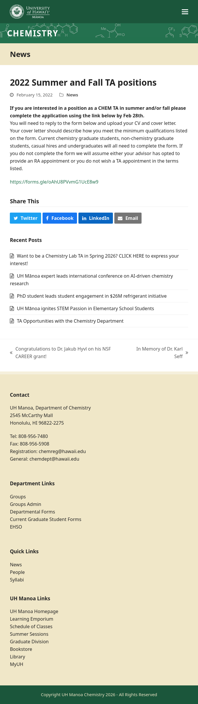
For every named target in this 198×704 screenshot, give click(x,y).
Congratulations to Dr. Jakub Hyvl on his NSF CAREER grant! (60, 353)
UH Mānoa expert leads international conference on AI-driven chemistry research (91, 280)
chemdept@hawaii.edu (54, 459)
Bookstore (21, 649)
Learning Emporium (31, 619)
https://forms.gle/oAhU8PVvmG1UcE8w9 (54, 182)
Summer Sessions (29, 634)
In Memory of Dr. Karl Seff (161, 353)
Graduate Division (29, 641)
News (72, 95)
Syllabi (17, 580)
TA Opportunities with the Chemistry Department (70, 321)
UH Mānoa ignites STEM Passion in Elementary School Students (85, 308)
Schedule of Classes (31, 626)
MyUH (16, 664)
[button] (185, 11)
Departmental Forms (32, 512)
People (17, 572)
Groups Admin (25, 504)
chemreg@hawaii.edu (62, 451)
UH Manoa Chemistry (83, 694)
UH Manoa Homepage (34, 611)
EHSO (16, 527)
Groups (18, 496)
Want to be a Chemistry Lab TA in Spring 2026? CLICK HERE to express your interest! (94, 260)
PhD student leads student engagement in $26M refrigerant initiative (92, 296)
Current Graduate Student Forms (45, 519)
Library (17, 656)
